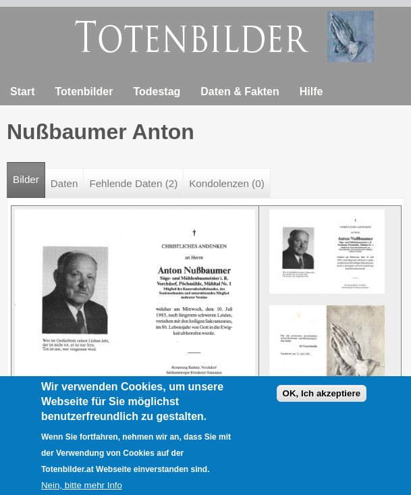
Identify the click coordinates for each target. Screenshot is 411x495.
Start (22, 91)
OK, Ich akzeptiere (322, 399)
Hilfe (311, 91)
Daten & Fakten (239, 91)
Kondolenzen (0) (226, 183)
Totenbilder (84, 91)
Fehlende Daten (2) (133, 183)
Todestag (156, 91)
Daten (64, 183)
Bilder (29, 174)
